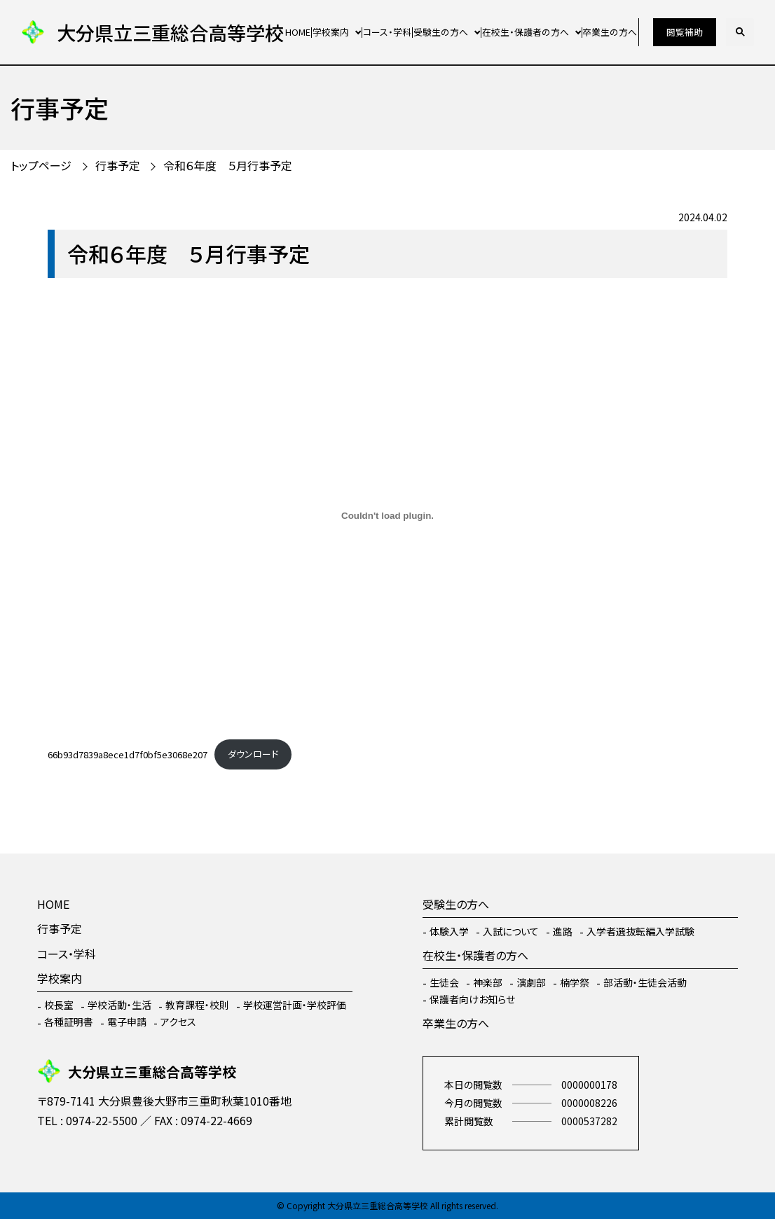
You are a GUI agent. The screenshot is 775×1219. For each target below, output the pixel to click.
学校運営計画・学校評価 (294, 1005)
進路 (562, 931)
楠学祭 (574, 982)
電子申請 (126, 1022)
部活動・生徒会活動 (645, 982)
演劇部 (531, 982)
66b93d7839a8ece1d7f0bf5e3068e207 (127, 753)
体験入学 (449, 931)
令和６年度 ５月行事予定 (227, 165)
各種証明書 (68, 1022)
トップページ (41, 165)
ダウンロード (253, 753)
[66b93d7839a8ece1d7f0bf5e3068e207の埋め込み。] (387, 516)
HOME (297, 32)
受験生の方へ (440, 32)
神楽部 (487, 982)
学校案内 (331, 32)
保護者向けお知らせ (472, 999)
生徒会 (444, 982)
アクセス (178, 1022)
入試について (511, 931)
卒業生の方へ (609, 32)
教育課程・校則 (197, 1005)
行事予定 (117, 165)
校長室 (59, 1005)
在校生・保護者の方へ (525, 32)
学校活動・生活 (119, 1005)
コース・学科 (387, 32)
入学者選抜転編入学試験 (640, 931)
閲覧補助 (684, 32)
